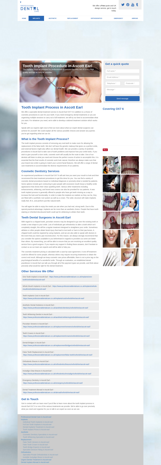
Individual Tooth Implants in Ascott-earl (38, 422)
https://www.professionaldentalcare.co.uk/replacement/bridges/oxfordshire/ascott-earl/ (56, 345)
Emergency (118, 18)
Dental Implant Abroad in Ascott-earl (35, 462)
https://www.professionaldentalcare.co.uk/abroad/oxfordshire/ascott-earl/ (51, 392)
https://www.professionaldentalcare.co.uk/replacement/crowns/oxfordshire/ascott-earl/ (56, 336)
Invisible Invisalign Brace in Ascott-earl (38, 457)
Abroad (135, 18)
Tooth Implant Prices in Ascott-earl (36, 430)
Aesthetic (52, 18)
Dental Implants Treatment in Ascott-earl (38, 427)
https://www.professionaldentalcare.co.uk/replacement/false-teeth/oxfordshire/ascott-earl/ (57, 355)
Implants (36, 18)
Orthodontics (96, 18)
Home (24, 18)
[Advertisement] (80, 39)
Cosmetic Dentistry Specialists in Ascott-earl (40, 435)
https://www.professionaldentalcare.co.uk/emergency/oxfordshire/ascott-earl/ (53, 383)
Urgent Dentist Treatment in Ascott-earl (36, 460)
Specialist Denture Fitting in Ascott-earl (38, 450)
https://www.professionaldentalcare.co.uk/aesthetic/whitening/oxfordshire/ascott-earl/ (56, 317)
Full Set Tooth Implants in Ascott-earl (37, 425)
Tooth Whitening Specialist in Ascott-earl (38, 437)
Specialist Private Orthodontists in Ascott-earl (40, 455)
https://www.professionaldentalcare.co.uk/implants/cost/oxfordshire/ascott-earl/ (53, 298)
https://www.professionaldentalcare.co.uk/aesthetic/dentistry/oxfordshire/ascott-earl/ (55, 308)
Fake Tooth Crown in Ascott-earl (35, 445)
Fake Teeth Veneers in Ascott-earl (36, 442)
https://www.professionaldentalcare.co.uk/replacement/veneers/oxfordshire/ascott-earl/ (56, 327)
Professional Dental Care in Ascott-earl (36, 417)
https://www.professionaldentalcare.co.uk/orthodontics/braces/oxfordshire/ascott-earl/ (56, 364)
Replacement (72, 18)
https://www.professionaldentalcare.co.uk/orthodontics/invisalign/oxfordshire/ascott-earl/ (57, 374)
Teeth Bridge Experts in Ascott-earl (36, 447)
